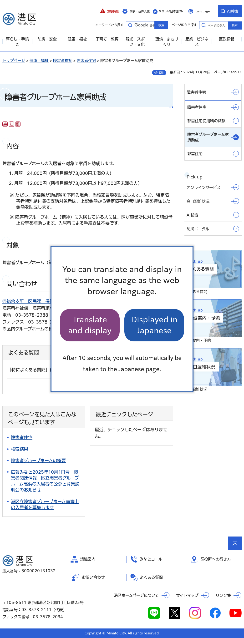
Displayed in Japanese (154, 325)
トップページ (13, 60)
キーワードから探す (130, 25)
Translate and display (90, 325)
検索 (235, 25)
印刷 (161, 72)
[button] (109, 11)
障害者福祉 (62, 60)
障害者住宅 (86, 60)
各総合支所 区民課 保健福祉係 (34, 301)
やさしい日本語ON (171, 11)
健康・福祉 (39, 60)
